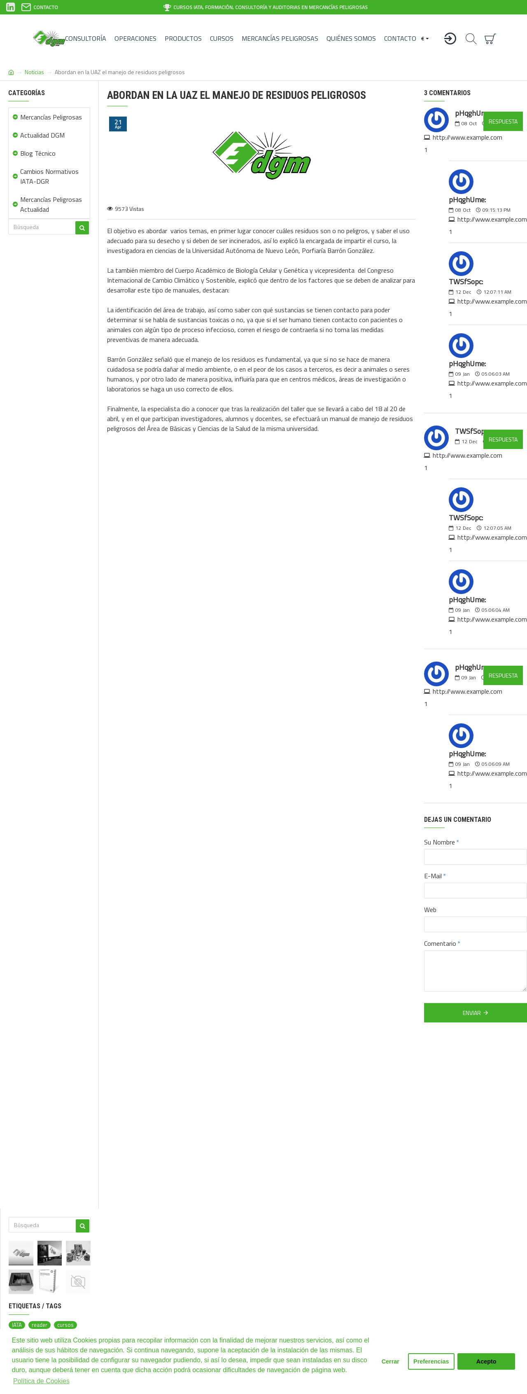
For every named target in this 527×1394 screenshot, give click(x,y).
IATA (17, 1325)
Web (430, 910)
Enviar (472, 1012)
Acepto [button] (486, 1361)
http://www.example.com (467, 137)
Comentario (440, 943)
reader (39, 1325)
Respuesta (503, 121)
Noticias (34, 72)
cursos (65, 1325)
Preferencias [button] (431, 1361)
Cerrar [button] (390, 1361)
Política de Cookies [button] (41, 1381)
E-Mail (433, 876)
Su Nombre (439, 842)
